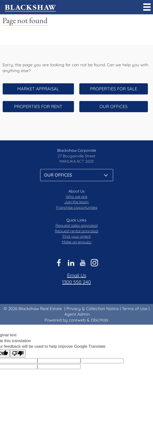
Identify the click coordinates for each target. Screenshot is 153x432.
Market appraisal (38, 89)
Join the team (76, 201)
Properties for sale (113, 89)
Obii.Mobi (99, 319)
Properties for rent (38, 106)
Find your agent (77, 236)
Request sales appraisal (76, 225)
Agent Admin (77, 314)
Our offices (113, 106)
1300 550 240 (76, 282)
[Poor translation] (18, 353)
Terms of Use (134, 308)
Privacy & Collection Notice (92, 308)
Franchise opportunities (76, 207)
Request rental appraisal (76, 231)
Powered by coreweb (65, 319)
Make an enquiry (76, 241)
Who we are (76, 196)
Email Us (76, 275)
